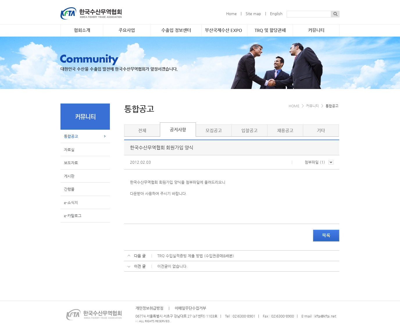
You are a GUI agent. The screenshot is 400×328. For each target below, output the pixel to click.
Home (231, 13)
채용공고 (285, 130)
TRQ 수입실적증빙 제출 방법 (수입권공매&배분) (195, 256)
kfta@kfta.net (325, 316)
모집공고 (214, 130)
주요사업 (127, 30)
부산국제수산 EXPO (223, 30)
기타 (321, 130)
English (276, 13)
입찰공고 (249, 130)
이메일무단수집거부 (190, 308)
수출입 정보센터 (176, 30)
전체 (142, 130)
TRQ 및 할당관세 (270, 30)
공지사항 (178, 130)
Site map (253, 13)
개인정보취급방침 (149, 308)
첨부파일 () (319, 162)
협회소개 (82, 30)
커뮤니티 (316, 30)
